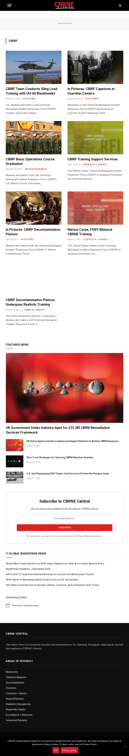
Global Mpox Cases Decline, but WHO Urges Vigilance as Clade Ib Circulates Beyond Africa (55, 563)
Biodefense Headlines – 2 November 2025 (28, 569)
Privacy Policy (83, 536)
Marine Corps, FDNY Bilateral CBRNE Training (90, 232)
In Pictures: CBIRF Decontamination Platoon (33, 232)
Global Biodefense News (27, 553)
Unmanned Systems (16, 720)
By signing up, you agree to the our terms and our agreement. (65, 536)
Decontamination (15, 682)
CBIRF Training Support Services (93, 159)
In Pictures (29, 99)
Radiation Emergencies (18, 704)
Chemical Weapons (16, 677)
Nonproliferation (15, 698)
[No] (124, 746)
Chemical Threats (34, 310)
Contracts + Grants (95, 164)
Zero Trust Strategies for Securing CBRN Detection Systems (60, 457)
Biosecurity (12, 672)
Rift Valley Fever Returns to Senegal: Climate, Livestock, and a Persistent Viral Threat (52, 585)
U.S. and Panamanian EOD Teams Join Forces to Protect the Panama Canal (67, 473)
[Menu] (9, 5)
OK (55, 750)
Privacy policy (69, 750)
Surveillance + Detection (19, 715)
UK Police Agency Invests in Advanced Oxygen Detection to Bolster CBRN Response (72, 441)
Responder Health (15, 709)
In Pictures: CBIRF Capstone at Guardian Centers (91, 91)
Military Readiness (36, 169)
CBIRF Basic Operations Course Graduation (30, 161)
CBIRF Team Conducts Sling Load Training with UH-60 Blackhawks (31, 91)
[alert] (64, 606)
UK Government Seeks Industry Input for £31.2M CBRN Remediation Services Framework (58, 430)
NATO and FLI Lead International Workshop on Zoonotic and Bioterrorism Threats (50, 574)
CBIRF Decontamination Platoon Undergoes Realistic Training (30, 302)
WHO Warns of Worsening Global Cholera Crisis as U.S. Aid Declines (42, 579)
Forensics (11, 688)
